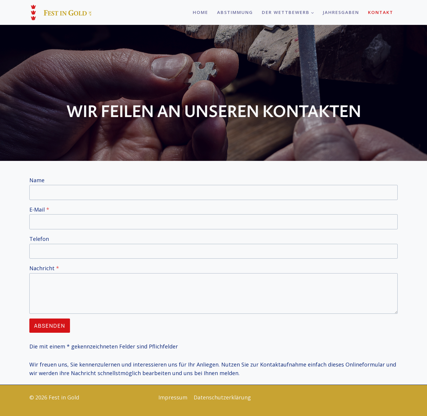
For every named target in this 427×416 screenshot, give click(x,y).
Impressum (172, 397)
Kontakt (380, 12)
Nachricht (44, 268)
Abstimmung (235, 12)
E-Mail (39, 209)
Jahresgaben (341, 12)
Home (200, 12)
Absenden (49, 325)
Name (36, 180)
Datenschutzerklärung (222, 397)
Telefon (39, 238)
